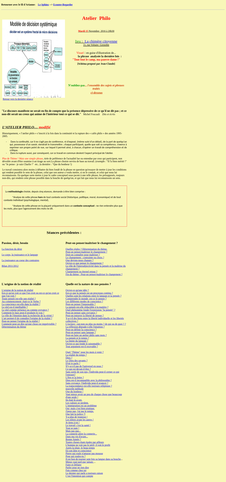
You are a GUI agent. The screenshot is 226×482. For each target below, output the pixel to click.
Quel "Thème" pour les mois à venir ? (85, 352)
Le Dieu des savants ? (77, 360)
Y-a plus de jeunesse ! (77, 417)
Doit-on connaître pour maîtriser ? (83, 254)
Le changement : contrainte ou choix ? (85, 257)
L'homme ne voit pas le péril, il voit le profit (88, 445)
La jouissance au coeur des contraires (20, 260)
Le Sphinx (43, 4)
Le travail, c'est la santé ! (78, 425)
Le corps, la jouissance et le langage (20, 254)
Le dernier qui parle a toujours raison (84, 473)
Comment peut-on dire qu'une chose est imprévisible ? (29, 324)
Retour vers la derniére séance (18, 99)
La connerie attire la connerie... (81, 433)
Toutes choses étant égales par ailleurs (85, 442)
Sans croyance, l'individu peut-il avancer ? (87, 383)
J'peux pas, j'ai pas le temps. (80, 411)
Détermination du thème (14, 326)
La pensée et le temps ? (77, 338)
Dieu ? (69, 357)
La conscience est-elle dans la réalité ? (21, 304)
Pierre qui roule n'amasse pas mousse (84, 453)
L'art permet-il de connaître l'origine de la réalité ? (27, 318)
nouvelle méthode (74, 388)
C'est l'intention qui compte (79, 476)
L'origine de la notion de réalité (17, 290)
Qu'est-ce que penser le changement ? (84, 263)
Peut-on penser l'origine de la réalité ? (21, 321)
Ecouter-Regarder (63, 4)
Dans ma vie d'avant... (77, 436)
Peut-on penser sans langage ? (81, 332)
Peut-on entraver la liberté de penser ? (85, 315)
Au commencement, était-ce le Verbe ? (21, 301)
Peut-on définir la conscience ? (81, 329)
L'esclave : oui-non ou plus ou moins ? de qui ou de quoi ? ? (96, 324)
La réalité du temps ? (76, 355)
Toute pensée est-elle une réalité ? (19, 298)
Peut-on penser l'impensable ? (81, 304)
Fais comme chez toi (76, 470)
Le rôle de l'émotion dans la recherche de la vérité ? (28, 315)
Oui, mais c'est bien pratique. (80, 408)
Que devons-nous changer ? (79, 260)
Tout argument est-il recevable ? (82, 346)
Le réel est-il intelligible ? (15, 307)
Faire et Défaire (73, 464)
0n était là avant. (74, 400)
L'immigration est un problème (81, 405)
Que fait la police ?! (76, 414)
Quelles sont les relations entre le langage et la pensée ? (93, 295)
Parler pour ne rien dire (77, 467)
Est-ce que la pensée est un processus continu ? (89, 293)
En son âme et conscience (78, 450)
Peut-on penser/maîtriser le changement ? (86, 252)
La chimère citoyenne (101, 41)
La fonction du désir (12, 249)
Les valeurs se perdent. (77, 402)
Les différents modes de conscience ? (84, 301)
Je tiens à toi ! (73, 422)
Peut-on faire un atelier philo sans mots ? (86, 335)
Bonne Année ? (73, 439)
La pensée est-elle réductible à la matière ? (87, 307)
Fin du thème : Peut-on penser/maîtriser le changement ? (94, 274)
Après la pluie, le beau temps (80, 447)
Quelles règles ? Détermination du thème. (86, 249)
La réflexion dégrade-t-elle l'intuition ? (85, 326)
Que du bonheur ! (74, 391)
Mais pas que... (73, 431)
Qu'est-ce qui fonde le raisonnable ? (84, 343)
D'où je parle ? (73, 363)
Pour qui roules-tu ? (76, 456)
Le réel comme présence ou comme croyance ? (25, 310)
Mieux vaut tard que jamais (80, 462)
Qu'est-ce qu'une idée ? (77, 290)
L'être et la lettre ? (75, 377)
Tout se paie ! (72, 428)
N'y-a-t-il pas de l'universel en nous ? (84, 366)
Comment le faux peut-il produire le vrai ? (23, 312)
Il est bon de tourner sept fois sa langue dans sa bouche (93, 459)
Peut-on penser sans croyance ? (81, 312)
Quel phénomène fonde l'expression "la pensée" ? (90, 310)
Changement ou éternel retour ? (81, 271)
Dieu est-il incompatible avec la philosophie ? (89, 380)
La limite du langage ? (77, 341)
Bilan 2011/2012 (10, 266)
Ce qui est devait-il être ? (78, 369)
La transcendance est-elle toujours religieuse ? (89, 386)
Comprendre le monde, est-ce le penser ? (86, 298)
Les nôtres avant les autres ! (80, 419)
